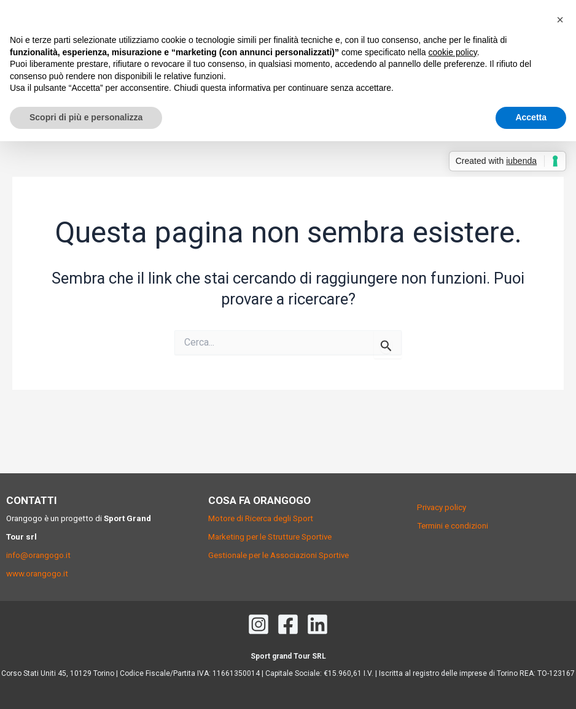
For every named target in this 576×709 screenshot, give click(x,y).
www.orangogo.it (37, 573)
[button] (560, 19)
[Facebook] (288, 624)
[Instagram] (258, 624)
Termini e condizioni (452, 525)
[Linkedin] (317, 624)
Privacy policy (441, 507)
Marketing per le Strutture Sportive (270, 536)
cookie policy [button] (453, 52)
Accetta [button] (531, 117)
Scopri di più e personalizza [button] (85, 117)
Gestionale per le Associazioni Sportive (278, 555)
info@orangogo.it (38, 555)
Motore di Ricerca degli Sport (260, 518)
